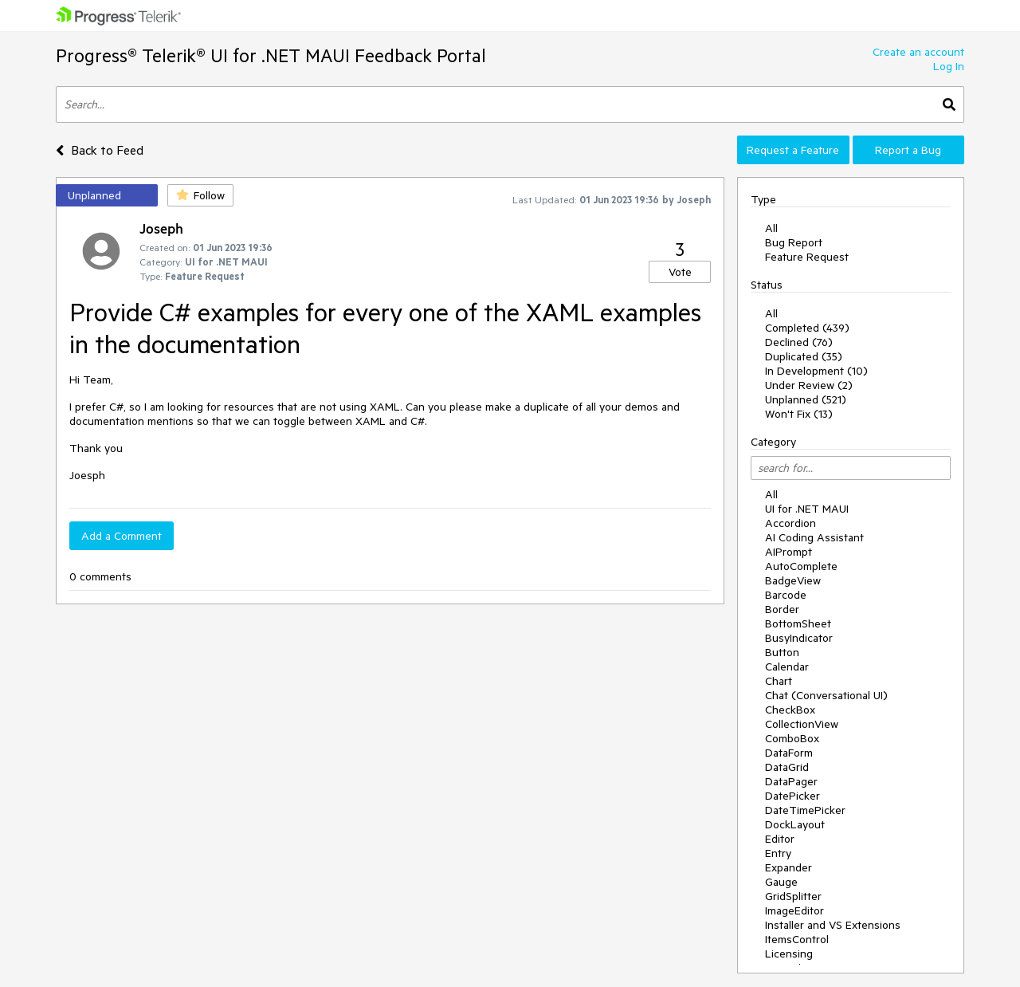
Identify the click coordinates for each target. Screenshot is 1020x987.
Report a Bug (908, 150)
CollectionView (801, 724)
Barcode (785, 595)
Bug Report (793, 242)
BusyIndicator (799, 638)
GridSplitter (793, 896)
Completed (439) (807, 327)
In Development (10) (816, 371)
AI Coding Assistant (814, 537)
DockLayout (795, 824)
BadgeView (793, 580)
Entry (778, 853)
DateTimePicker (805, 810)
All (771, 228)
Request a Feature (793, 150)
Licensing (789, 953)
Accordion (790, 523)
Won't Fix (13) (799, 414)
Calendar (787, 666)
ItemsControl (797, 939)
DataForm (789, 752)
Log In (948, 66)
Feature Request (807, 257)
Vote (680, 272)
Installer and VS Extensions (832, 925)
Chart (778, 681)
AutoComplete (801, 566)
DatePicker (792, 795)
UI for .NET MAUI (807, 508)
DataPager (791, 781)
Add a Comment (121, 536)
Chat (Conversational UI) (826, 695)
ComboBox (792, 738)
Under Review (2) (809, 385)
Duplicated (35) (803, 356)
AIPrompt (788, 552)
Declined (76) (799, 342)
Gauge (781, 882)
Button (782, 652)
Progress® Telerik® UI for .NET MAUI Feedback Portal (271, 55)
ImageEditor (794, 910)
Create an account (918, 52)
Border (782, 609)
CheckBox (790, 709)
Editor (779, 839)
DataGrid (787, 767)
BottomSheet (798, 623)
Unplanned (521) (805, 399)
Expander (788, 867)
